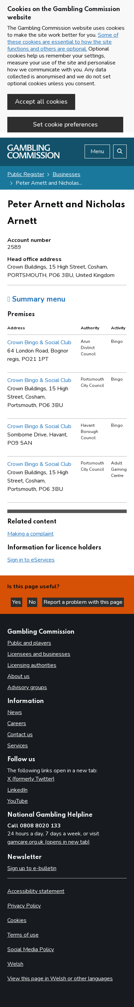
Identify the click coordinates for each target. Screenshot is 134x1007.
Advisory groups (27, 687)
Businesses (66, 174)
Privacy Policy (24, 906)
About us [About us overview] (18, 676)
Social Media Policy (30, 949)
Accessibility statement (35, 891)
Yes (17, 602)
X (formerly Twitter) (31, 779)
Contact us (20, 734)
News (14, 712)
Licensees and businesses (38, 654)
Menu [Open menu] (97, 151)
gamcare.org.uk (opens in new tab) (48, 842)
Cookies (16, 920)
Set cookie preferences (65, 124)
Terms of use (23, 935)
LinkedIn (17, 790)
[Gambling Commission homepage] (33, 156)
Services (17, 745)
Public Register (25, 174)
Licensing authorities (31, 665)
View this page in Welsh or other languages (60, 978)
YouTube (17, 801)
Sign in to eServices (31, 560)
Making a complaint (30, 534)
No (33, 602)
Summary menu (36, 299)
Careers (16, 723)
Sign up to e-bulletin (31, 868)
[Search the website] (120, 151)
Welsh (15, 964)
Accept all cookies (41, 101)
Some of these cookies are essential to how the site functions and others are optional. (62, 42)
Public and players (29, 643)
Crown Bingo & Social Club (39, 342)
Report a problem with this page (83, 602)
